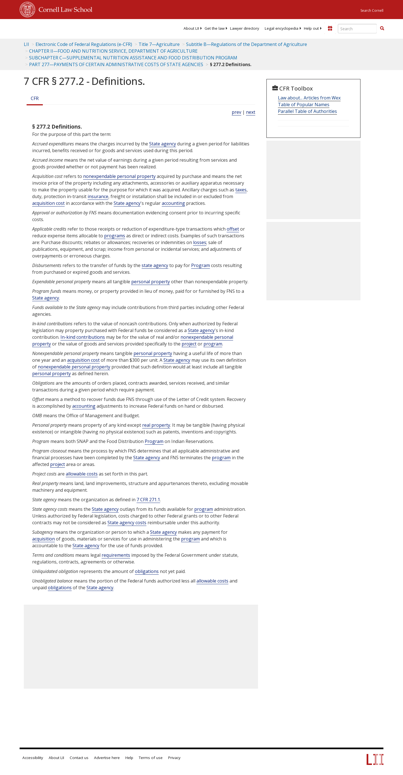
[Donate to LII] (330, 28)
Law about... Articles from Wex (309, 98)
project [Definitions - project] (189, 344)
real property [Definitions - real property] (156, 425)
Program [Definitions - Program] (200, 265)
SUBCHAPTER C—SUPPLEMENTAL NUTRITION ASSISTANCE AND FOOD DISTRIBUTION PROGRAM (133, 58)
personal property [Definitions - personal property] (150, 282)
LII (26, 44)
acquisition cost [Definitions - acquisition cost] (48, 203)
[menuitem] (191, 28)
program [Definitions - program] (212, 344)
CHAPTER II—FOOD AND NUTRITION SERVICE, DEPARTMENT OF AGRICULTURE (113, 51)
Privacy (174, 757)
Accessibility (32, 757)
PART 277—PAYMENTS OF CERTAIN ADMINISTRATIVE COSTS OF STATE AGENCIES (116, 64)
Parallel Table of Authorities (307, 111)
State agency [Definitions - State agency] (162, 144)
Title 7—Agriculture (159, 44)
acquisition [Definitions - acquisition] (43, 539)
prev (236, 112)
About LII (191, 28)
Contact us (79, 757)
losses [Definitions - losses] (199, 242)
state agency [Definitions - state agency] (155, 265)
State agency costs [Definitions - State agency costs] (126, 522)
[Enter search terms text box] (357, 28)
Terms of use (151, 757)
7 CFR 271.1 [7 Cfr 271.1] (148, 499)
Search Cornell (371, 10)
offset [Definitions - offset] (233, 229)
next (250, 112)
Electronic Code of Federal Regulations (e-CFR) (84, 44)
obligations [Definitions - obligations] (147, 571)
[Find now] (382, 28)
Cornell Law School (63, 8)
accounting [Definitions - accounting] (173, 203)
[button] (382, 28)
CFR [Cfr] (35, 98)
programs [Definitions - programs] (114, 236)
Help (129, 757)
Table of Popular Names (303, 104)
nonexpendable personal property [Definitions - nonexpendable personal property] (119, 176)
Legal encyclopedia (281, 28)
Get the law (214, 28)
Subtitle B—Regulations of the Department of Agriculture (246, 44)
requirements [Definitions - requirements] (116, 555)
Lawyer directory (244, 28)
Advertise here (107, 757)
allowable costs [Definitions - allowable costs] (82, 474)
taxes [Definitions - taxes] (241, 190)
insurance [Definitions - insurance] (98, 196)
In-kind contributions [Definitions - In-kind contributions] (82, 337)
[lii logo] (82, 28)
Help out (311, 28)
